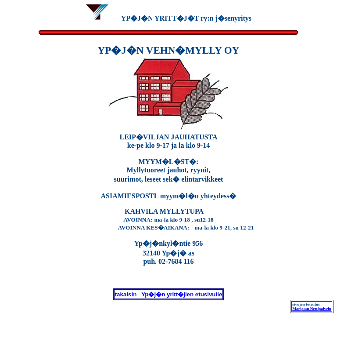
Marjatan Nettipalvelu (311, 308)
